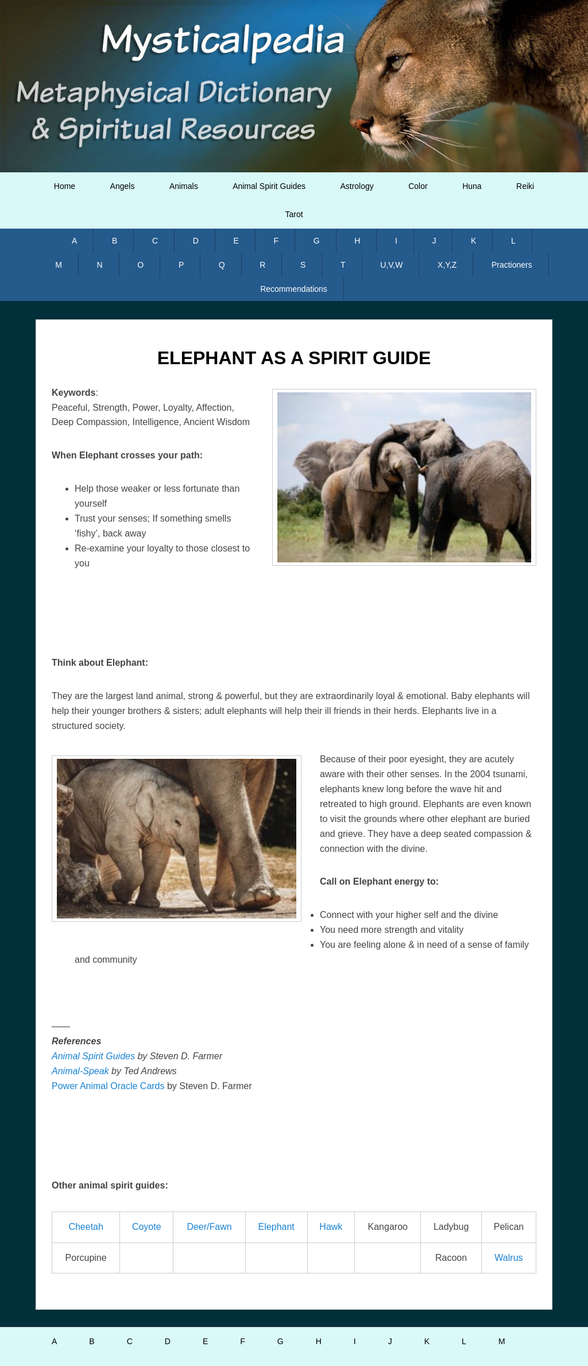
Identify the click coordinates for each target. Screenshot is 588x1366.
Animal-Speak (80, 1071)
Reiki (525, 186)
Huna (471, 186)
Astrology (356, 186)
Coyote (146, 1227)
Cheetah (85, 1227)
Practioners (512, 264)
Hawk (330, 1227)
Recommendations (293, 289)
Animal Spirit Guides (269, 186)
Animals (183, 186)
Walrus (508, 1258)
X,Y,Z (447, 264)
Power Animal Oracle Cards (108, 1086)
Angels (122, 186)
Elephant (276, 1227)
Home (64, 186)
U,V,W (391, 264)
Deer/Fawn (209, 1227)
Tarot (294, 214)
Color (417, 186)
